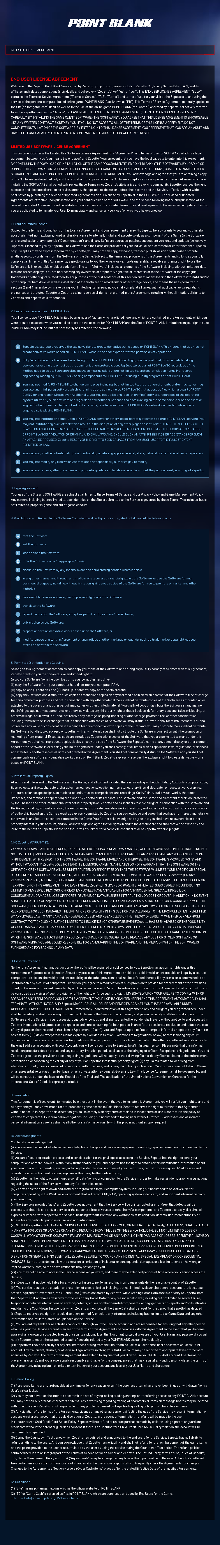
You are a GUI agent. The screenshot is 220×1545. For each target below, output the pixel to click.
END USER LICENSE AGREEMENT (36, 49)
